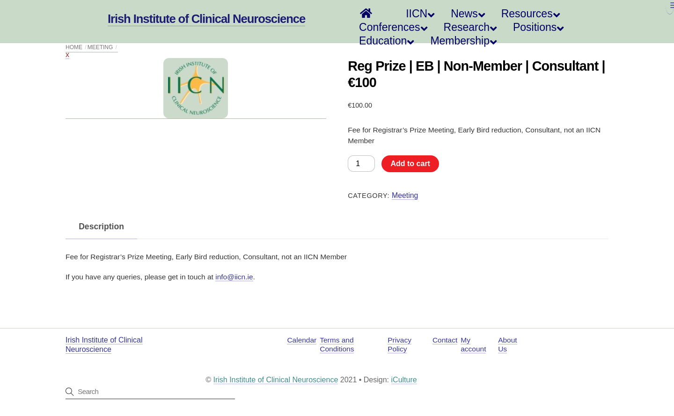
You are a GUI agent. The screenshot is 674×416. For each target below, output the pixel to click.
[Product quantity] (361, 163)
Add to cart (410, 164)
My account (473, 344)
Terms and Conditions (337, 344)
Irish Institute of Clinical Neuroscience (275, 380)
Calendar (301, 340)
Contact (444, 340)
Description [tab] (101, 226)
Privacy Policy (399, 344)
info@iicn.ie (234, 277)
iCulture (404, 380)
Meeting (405, 195)
